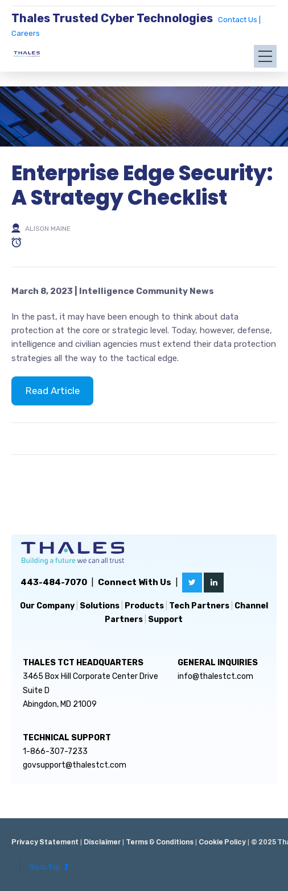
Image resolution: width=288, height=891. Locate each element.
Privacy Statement (45, 842)
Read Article (53, 390)
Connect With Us (134, 582)
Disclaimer (102, 842)
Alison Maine (48, 229)
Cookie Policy (222, 842)
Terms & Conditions (160, 842)
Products (144, 606)
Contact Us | (239, 19)
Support (165, 619)
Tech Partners (199, 606)
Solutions (100, 606)
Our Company (47, 606)
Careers (25, 33)
